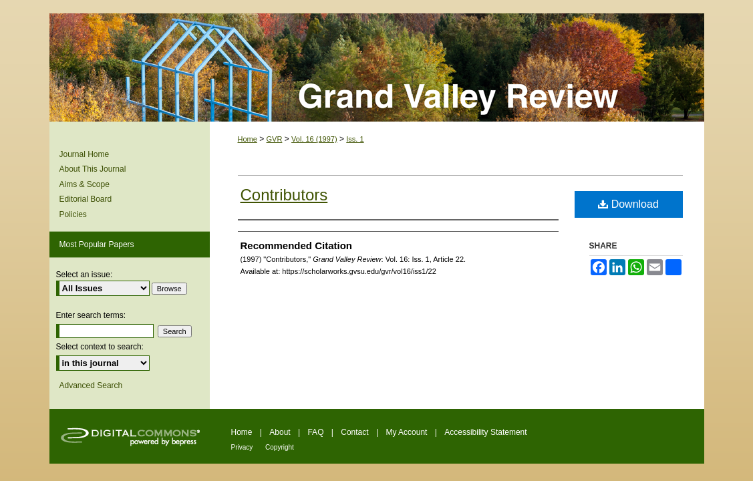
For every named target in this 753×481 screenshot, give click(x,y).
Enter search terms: (91, 315)
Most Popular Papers (96, 244)
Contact (356, 432)
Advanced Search (91, 385)
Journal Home (84, 154)
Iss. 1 (354, 139)
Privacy (243, 447)
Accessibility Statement (485, 432)
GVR (275, 139)
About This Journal (92, 169)
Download (628, 204)
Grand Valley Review (376, 67)
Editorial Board (85, 199)
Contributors (284, 195)
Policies (73, 214)
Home (247, 139)
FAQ (316, 432)
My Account (407, 432)
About (281, 432)
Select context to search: (100, 346)
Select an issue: (84, 274)
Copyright (279, 447)
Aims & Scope (84, 184)
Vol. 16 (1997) (314, 139)
